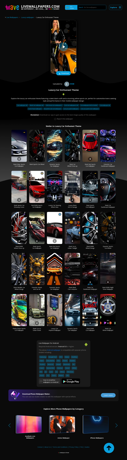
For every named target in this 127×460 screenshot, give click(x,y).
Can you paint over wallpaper (90, 109)
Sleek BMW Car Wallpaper (90, 329)
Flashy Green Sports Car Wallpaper (19, 329)
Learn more (108, 395)
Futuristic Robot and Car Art (37, 288)
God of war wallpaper (35, 109)
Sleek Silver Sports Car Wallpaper (19, 165)
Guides (87, 447)
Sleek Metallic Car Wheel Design (19, 288)
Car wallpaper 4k (22, 105)
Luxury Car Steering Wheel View (54, 206)
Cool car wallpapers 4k (71, 105)
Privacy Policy (73, 447)
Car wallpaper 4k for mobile (89, 105)
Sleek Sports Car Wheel (36, 164)
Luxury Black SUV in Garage (72, 206)
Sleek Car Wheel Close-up (72, 165)
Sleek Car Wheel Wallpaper (108, 329)
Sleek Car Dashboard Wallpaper (108, 206)
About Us (47, 447)
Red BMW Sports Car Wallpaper (36, 206)
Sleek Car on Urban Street (37, 329)
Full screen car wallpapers (54, 105)
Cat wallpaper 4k (105, 105)
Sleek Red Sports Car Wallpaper (90, 165)
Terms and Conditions (59, 447)
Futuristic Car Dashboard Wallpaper (108, 165)
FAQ (81, 447)
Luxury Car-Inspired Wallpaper (55, 329)
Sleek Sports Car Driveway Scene (19, 206)
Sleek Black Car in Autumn (72, 288)
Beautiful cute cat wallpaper (52, 109)
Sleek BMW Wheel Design (90, 247)
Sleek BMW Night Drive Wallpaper (108, 288)
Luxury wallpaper (27, 17)
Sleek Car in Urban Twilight (72, 247)
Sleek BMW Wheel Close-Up (19, 247)
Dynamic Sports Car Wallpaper (55, 165)
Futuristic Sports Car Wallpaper (54, 288)
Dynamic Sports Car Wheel (108, 247)
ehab (69, 84)
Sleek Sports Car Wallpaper (90, 206)
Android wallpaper (54, 350)
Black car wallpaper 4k (37, 105)
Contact (40, 447)
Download (63, 73)
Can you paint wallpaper (71, 109)
